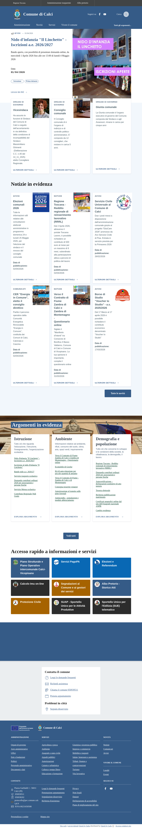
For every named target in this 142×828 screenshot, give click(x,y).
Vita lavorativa (79, 774)
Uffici (13, 753)
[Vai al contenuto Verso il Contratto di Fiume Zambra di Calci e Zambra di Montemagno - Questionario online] (65, 381)
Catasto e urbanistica (50, 765)
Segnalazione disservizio (52, 797)
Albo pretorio (82, 3)
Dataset (76, 797)
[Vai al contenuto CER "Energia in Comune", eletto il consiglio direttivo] (24, 381)
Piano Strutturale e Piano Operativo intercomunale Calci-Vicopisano (32, 567)
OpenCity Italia (84, 826)
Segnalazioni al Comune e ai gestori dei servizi (73, 587)
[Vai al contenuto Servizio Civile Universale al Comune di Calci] (106, 278)
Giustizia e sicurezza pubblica (85, 745)
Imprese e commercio (81, 749)
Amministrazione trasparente (59, 3)
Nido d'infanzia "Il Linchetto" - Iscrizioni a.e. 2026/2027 (39, 42)
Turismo (76, 769)
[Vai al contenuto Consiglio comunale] (65, 169)
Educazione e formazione (52, 774)
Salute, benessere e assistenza (85, 757)
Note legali (77, 793)
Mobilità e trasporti (80, 753)
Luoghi (106, 770)
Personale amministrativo (21, 765)
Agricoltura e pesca (50, 745)
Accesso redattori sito (123, 826)
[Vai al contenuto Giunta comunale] (108, 167)
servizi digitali (73, 826)
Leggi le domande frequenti (53, 788)
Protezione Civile (30, 602)
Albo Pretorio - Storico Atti (111, 585)
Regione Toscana (19, 3)
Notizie (106, 745)
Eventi (106, 774)
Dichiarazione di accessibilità (85, 801)
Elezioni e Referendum (109, 563)
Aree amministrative (19, 749)
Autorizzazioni (48, 761)
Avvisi (15, 33)
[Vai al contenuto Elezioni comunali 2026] (24, 278)
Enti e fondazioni (18, 757)
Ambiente (46, 749)
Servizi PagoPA (70, 561)
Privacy (76, 788)
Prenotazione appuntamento (53, 793)
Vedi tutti (71, 536)
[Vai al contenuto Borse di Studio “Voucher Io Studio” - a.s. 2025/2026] (106, 381)
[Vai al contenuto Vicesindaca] (24, 169)
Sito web (63, 826)
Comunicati (108, 749)
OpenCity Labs (106, 826)
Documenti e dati (18, 769)
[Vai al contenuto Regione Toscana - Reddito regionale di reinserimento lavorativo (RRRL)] (65, 278)
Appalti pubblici (48, 757)
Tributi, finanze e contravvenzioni (80, 763)
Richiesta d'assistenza (50, 801)
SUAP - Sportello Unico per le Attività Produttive (73, 606)
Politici (14, 761)
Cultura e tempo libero (51, 769)
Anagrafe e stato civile (51, 753)
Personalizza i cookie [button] (19, 817)
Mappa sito (45, 817)
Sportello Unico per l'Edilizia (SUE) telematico (113, 606)
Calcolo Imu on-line (32, 583)
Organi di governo (18, 745)
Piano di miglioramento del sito (85, 805)
